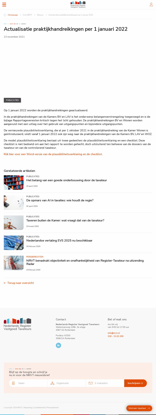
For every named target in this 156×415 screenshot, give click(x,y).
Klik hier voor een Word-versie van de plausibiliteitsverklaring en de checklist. (53, 154)
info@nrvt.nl (114, 333)
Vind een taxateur (139, 408)
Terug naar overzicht (20, 283)
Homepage (13, 15)
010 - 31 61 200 (115, 336)
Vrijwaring (28, 407)
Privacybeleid (52, 407)
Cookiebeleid (39, 407)
